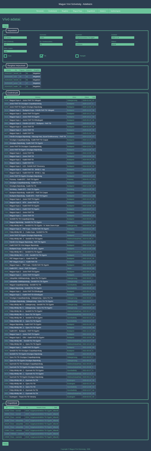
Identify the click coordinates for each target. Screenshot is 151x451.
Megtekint (36, 73)
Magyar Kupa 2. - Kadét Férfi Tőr (22, 160)
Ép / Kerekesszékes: (51, 43)
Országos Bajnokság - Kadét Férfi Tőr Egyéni (26, 143)
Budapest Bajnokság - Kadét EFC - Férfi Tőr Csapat (29, 193)
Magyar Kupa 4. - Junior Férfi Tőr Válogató (25, 100)
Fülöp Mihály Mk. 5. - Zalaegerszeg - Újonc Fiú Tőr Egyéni (31, 308)
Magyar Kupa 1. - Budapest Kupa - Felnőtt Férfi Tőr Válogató (32, 110)
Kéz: (87, 43)
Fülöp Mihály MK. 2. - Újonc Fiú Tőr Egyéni (25, 328)
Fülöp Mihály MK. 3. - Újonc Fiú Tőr (23, 387)
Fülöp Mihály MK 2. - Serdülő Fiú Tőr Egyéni (26, 252)
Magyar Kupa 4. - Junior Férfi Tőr (22, 127)
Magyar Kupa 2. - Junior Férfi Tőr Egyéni (24, 117)
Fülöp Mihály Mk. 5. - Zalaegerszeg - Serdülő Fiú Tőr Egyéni (32, 304)
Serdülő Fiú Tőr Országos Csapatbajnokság (26, 351)
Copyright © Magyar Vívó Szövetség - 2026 (75, 449)
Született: (122, 36)
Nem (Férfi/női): (15, 43)
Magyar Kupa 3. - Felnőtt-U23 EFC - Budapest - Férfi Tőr (30, 123)
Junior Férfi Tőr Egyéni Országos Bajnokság (26, 107)
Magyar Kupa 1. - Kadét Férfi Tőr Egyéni (24, 209)
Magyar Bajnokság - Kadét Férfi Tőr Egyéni (25, 324)
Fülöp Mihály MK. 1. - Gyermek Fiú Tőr (24, 393)
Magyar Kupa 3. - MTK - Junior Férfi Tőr (24, 202)
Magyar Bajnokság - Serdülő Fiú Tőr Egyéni (26, 222)
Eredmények (52, 11)
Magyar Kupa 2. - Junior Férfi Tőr (22, 153)
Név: (15, 36)
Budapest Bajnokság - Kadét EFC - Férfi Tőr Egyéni (28, 196)
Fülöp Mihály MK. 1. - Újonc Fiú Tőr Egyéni (25, 344)
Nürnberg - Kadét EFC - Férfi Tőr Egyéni (24, 189)
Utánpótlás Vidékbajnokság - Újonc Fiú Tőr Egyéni (28, 278)
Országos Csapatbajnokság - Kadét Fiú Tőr (25, 183)
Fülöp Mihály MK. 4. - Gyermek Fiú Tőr (24, 380)
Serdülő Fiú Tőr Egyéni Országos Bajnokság (26, 354)
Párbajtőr (81, 56)
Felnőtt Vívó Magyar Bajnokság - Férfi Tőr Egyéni (28, 242)
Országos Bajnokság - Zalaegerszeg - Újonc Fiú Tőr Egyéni (31, 301)
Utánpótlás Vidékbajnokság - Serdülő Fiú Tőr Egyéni (29, 281)
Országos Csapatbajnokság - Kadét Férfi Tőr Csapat (29, 140)
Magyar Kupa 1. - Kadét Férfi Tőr (22, 163)
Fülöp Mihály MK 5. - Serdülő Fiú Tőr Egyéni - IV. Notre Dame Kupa (34, 225)
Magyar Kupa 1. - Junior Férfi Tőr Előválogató (26, 120)
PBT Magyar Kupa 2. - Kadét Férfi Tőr (23, 262)
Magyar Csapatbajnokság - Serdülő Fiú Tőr (25, 285)
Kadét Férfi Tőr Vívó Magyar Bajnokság (24, 245)
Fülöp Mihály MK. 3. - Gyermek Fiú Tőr (24, 390)
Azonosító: (51, 36)
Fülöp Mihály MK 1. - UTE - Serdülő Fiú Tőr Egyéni (28, 255)
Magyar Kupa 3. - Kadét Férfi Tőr (22, 133)
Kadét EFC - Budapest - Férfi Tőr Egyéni (24, 331)
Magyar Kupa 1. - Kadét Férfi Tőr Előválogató (26, 295)
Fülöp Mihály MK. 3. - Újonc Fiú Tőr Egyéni (25, 321)
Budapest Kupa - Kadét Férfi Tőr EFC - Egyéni (27, 248)
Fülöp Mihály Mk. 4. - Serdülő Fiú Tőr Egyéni (26, 311)
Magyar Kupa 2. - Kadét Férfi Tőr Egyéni (24, 206)
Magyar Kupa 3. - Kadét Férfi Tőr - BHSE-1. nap (27, 173)
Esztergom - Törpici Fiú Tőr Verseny (23, 397)
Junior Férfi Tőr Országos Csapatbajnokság (26, 104)
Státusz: (122, 43)
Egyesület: (87, 36)
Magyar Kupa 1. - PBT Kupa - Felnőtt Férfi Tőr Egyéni (29, 265)
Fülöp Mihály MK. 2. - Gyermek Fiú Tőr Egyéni (27, 370)
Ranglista (65, 11)
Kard (7, 56)
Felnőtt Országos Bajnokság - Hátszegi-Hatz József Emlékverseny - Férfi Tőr (38, 137)
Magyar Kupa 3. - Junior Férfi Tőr (22, 130)
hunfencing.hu (115, 11)
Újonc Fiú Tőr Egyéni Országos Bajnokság (25, 360)
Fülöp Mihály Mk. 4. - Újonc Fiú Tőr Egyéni (25, 314)
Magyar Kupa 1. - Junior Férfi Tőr (22, 156)
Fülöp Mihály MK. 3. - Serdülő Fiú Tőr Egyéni (26, 239)
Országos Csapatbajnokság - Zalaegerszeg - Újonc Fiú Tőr (31, 298)
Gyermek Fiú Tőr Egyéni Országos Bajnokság (26, 367)
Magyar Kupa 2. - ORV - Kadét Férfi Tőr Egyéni (27, 337)
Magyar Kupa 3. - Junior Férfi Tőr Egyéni (24, 113)
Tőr (43, 56)
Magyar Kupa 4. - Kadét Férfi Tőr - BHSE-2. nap (27, 169)
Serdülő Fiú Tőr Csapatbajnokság (22, 219)
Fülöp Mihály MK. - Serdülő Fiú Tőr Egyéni (25, 341)
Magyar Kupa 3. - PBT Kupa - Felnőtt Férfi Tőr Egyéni (29, 229)
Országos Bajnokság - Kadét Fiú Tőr (23, 186)
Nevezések (40, 11)
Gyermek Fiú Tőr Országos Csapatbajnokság (26, 364)
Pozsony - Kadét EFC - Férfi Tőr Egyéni (24, 179)
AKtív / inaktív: (15, 50)
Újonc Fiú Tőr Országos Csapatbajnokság (25, 357)
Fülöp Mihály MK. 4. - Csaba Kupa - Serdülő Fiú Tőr (29, 232)
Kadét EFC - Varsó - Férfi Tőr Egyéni (23, 268)
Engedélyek (91, 11)
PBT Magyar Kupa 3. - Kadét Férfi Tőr (23, 258)
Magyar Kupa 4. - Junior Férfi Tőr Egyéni (24, 199)
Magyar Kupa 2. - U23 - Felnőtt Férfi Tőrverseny (27, 166)
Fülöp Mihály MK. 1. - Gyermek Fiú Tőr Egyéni (27, 374)
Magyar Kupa (77, 11)
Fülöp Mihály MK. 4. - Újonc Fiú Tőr (23, 384)
